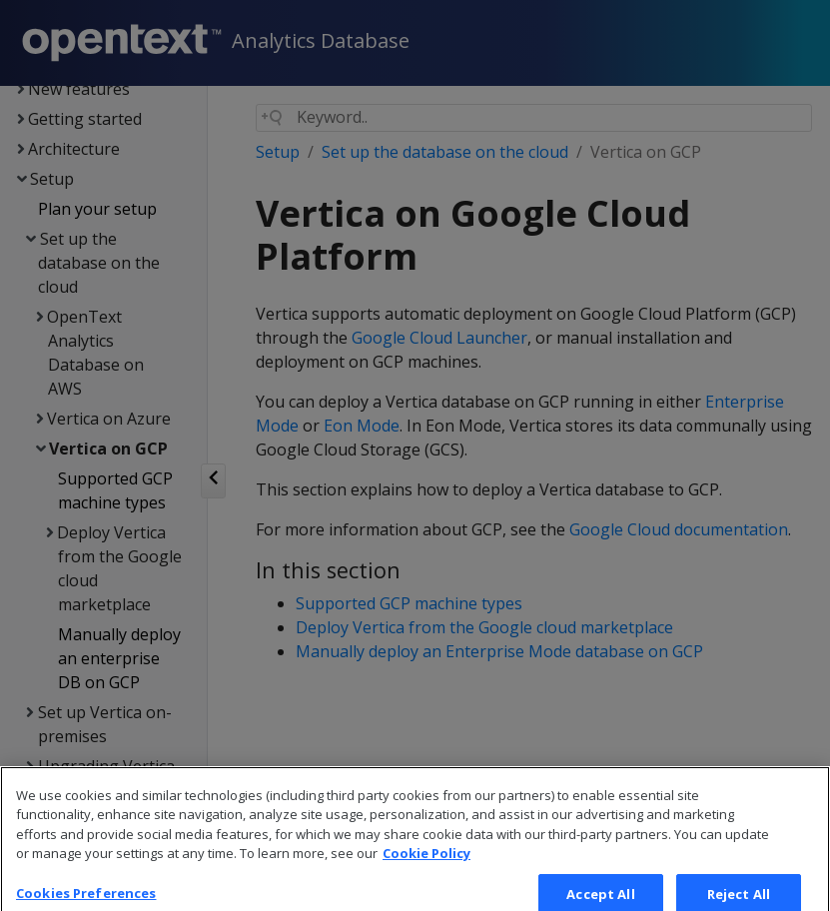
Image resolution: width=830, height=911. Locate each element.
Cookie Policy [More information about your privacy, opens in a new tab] (426, 872)
